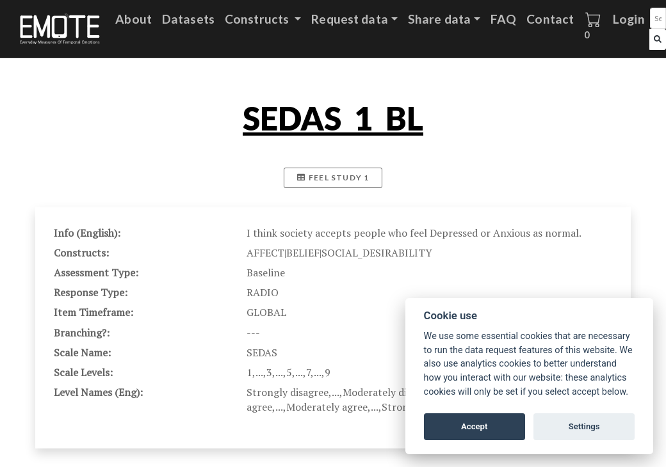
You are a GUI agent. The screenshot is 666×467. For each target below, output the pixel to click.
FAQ (503, 19)
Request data (349, 19)
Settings (584, 426)
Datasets (188, 19)
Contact (550, 19)
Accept (474, 426)
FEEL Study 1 (333, 177)
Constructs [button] (258, 19)
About (133, 19)
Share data (439, 19)
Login (629, 19)
